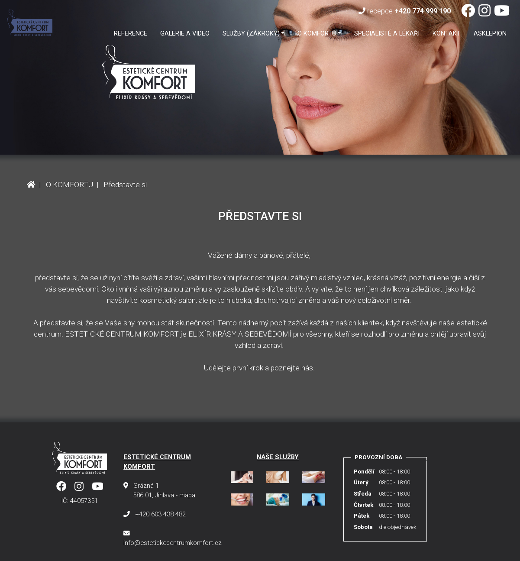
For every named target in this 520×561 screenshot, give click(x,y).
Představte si (125, 184)
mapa (187, 495)
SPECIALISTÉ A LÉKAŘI (387, 33)
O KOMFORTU (69, 184)
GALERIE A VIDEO (185, 33)
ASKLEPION (490, 33)
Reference (130, 33)
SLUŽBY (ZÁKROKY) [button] (251, 33)
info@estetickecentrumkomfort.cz (172, 543)
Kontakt (447, 33)
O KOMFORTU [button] (316, 33)
